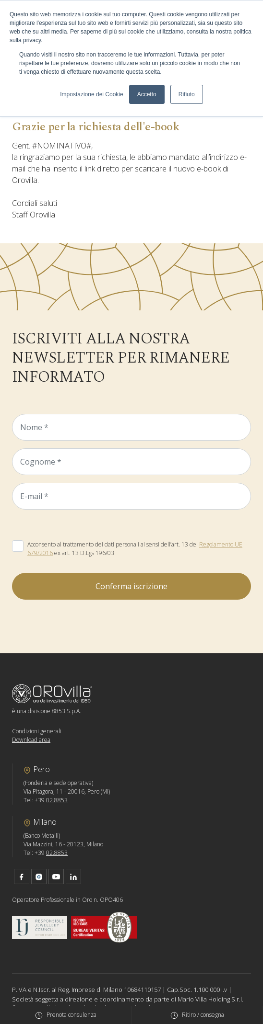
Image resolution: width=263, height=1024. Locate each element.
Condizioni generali (36, 731)
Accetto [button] (146, 94)
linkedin (73, 876)
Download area (31, 740)
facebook (21, 876)
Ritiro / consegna (203, 1015)
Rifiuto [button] (187, 94)
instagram (39, 876)
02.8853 (57, 800)
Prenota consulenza (71, 1015)
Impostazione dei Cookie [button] (91, 94)
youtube (56, 876)
